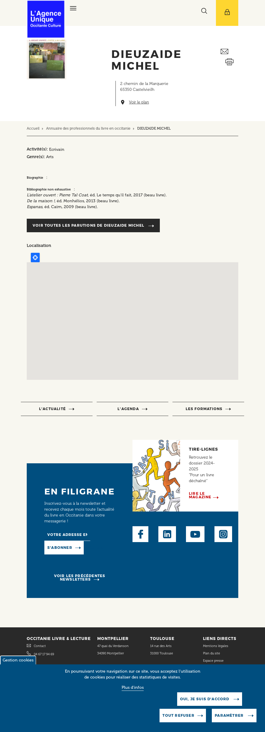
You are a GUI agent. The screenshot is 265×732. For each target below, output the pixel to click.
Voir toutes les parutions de (89, 225)
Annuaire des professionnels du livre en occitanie (88, 128)
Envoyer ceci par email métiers (229, 52)
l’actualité (52, 409)
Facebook (140, 534)
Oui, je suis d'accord (205, 699)
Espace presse (213, 661)
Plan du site (211, 653)
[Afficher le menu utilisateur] (227, 13)
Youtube (195, 534)
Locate (35, 257)
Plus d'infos (133, 687)
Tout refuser (178, 715)
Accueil (33, 128)
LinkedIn (167, 534)
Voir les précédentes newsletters (79, 577)
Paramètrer (230, 715)
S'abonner (59, 547)
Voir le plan (139, 102)
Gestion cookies (18, 660)
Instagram (223, 534)
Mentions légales (216, 646)
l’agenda (128, 409)
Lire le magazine (200, 495)
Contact (40, 646)
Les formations (204, 409)
